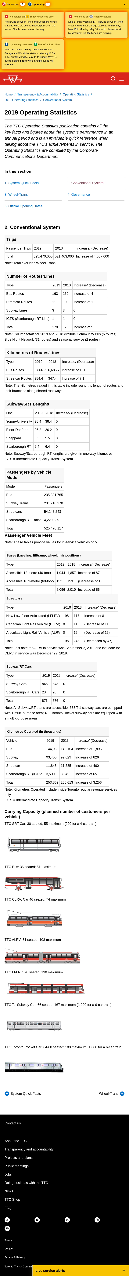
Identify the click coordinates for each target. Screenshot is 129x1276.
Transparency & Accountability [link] (37, 94)
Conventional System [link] (57, 100)
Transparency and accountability (29, 1149)
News (9, 1191)
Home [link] (9, 94)
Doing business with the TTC (26, 1183)
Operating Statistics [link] (76, 94)
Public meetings (17, 1166)
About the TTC (16, 1141)
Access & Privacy (15, 1257)
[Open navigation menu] (121, 79)
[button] (64, 36)
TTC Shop (12, 1199)
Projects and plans (19, 1158)
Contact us (13, 1123)
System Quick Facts (26, 1094)
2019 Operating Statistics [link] (21, 100)
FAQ (8, 1208)
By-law (9, 1248)
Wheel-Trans (108, 1094)
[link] (7, 1219)
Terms (8, 1240)
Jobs (8, 1174)
